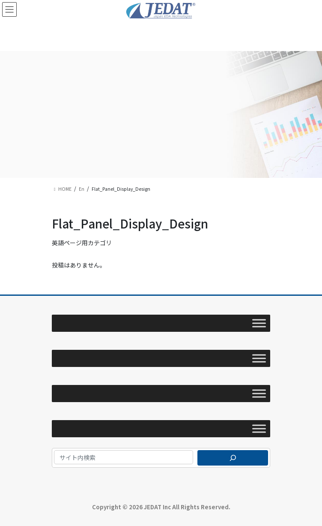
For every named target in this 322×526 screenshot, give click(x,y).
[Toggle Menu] (259, 323)
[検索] (232, 458)
